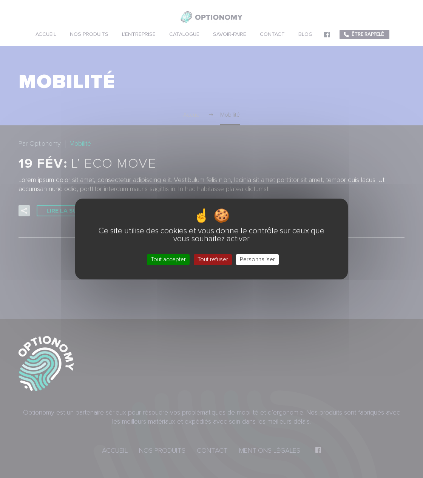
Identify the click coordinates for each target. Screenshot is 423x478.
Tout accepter (168, 259)
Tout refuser (213, 259)
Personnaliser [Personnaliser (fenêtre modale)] (257, 259)
